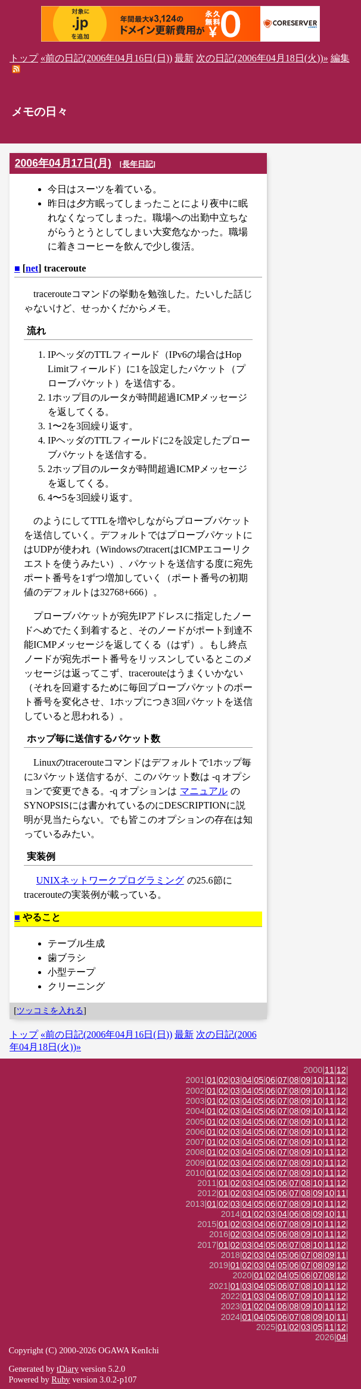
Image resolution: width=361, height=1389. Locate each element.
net (32, 268)
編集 (340, 58)
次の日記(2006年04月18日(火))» (262, 58)
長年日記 (137, 164)
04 (247, 1080)
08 (294, 1080)
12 (341, 1070)
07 (282, 1080)
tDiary (68, 1369)
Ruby (60, 1379)
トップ (24, 58)
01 (211, 1080)
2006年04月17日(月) (63, 163)
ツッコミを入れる (50, 1010)
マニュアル (204, 791)
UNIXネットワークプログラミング (110, 880)
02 (223, 1080)
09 (305, 1080)
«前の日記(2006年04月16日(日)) (106, 58)
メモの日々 (39, 111)
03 (235, 1080)
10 (317, 1080)
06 (270, 1080)
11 (329, 1070)
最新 (184, 58)
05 (258, 1080)
